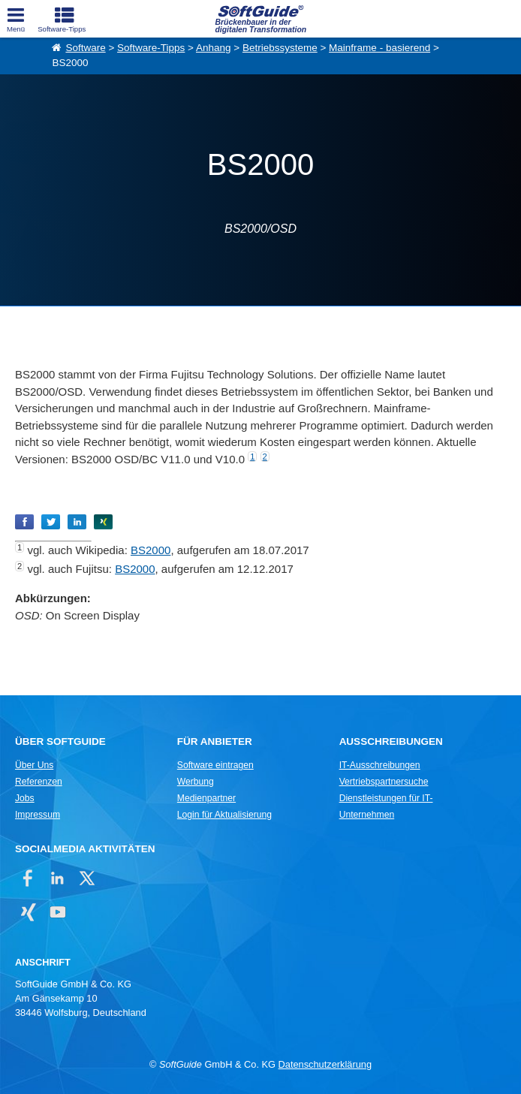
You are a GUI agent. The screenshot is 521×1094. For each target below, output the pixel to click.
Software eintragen (215, 765)
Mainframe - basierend (379, 47)
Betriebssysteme (280, 47)
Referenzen (38, 781)
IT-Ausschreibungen (379, 765)
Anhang (213, 47)
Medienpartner (206, 798)
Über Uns (34, 765)
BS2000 (150, 550)
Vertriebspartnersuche (384, 781)
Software (85, 47)
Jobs (25, 798)
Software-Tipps (151, 47)
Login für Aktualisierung (224, 814)
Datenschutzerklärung (325, 1064)
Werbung (195, 781)
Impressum (37, 814)
